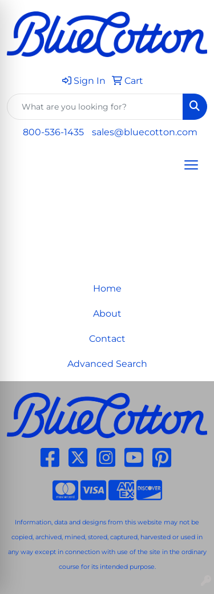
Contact (107, 338)
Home (107, 288)
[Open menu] (191, 164)
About (107, 313)
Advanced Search (107, 363)
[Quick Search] (95, 107)
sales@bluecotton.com (144, 132)
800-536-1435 (53, 132)
